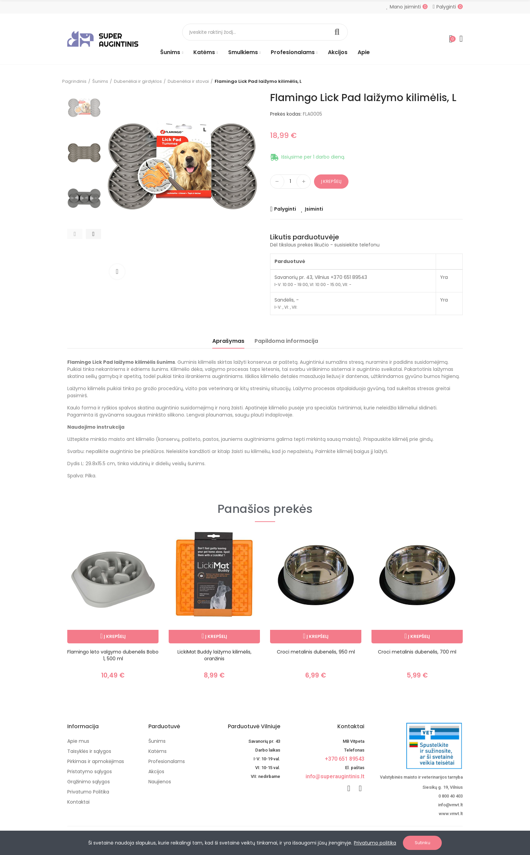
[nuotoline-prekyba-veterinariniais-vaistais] (419, 745)
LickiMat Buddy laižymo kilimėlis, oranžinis (214, 655)
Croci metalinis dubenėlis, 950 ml (316, 651)
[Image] (102, 39)
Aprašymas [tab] (228, 341)
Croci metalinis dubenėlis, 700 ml (417, 651)
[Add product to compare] (283, 209)
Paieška (337, 32)
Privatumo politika (375, 842)
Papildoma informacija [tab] (286, 341)
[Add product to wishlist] (312, 209)
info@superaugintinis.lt (335, 776)
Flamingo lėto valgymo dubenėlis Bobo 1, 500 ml (113, 655)
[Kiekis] (290, 181)
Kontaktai (350, 726)
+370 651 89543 (344, 759)
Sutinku (422, 842)
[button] (74, 234)
